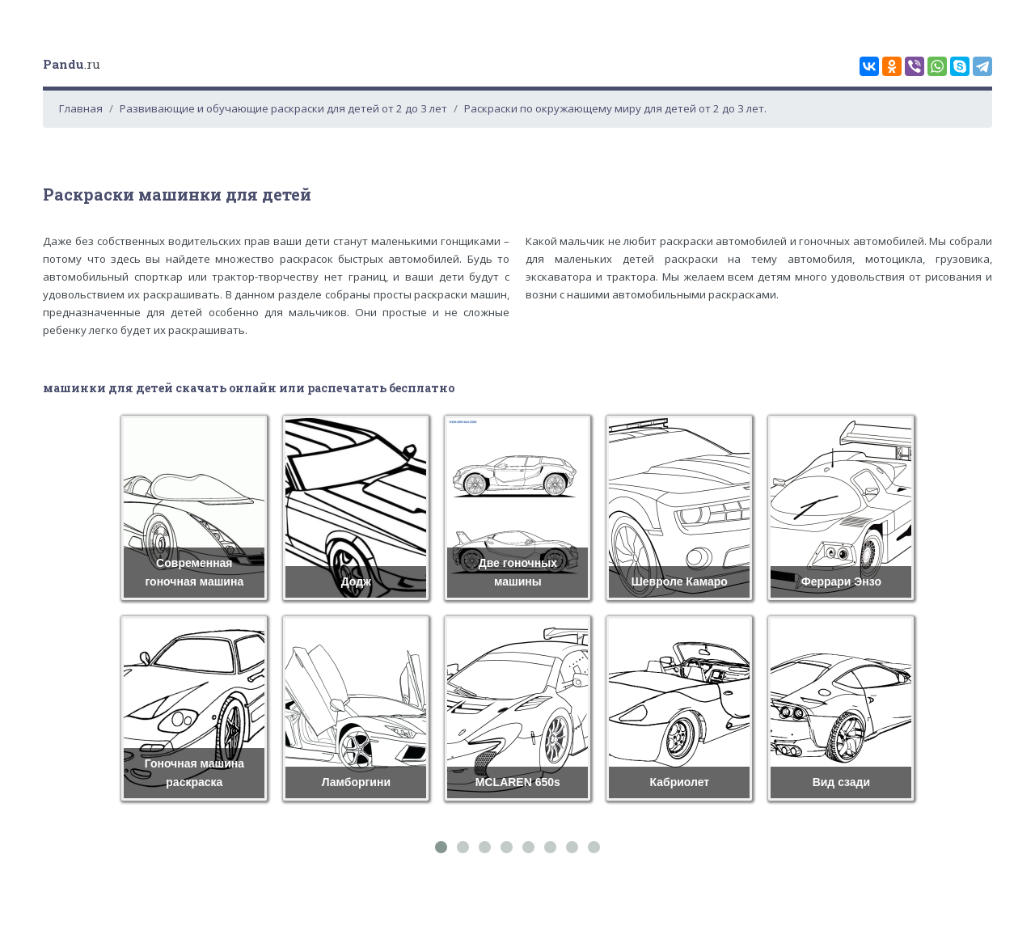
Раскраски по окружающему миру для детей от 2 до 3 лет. (615, 108)
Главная (81, 108)
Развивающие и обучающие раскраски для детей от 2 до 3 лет (283, 108)
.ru (71, 64)
